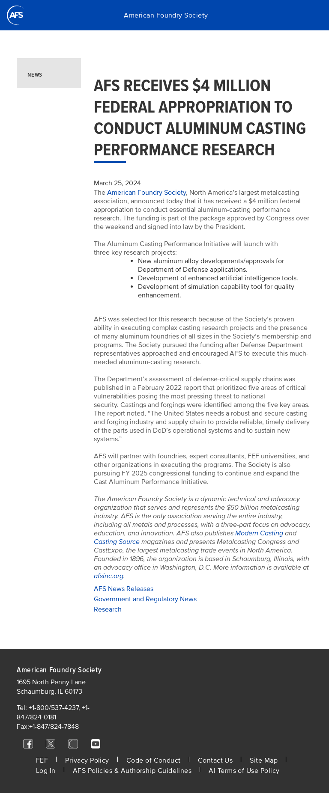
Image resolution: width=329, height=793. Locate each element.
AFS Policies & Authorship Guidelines (132, 770)
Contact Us (215, 760)
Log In (46, 770)
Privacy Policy (87, 760)
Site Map (264, 760)
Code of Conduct (153, 760)
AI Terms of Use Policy (244, 770)
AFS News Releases (123, 589)
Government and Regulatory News (145, 599)
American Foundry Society (166, 15)
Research (108, 609)
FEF (42, 760)
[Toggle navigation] (312, 15)
